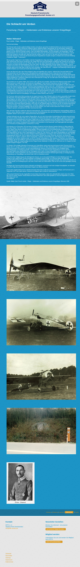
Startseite (8, 553)
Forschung (69, 512)
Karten (77, 512)
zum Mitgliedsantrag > (54, 542)
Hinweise (48, 512)
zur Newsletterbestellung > (55, 529)
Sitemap (8, 557)
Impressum (9, 560)
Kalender (61, 512)
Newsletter (9, 555)
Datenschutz (9, 562)
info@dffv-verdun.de (12, 528)
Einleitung (55, 512)
